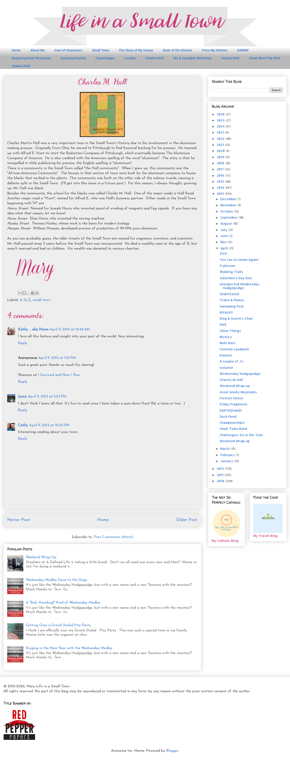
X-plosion (227, 266)
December (228, 199)
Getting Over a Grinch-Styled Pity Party (58, 625)
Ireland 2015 (154, 58)
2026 (221, 114)
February (228, 455)
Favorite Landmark (234, 349)
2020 (221, 151)
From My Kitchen (215, 50)
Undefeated (229, 294)
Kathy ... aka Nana (33, 329)
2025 (221, 120)
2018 (221, 163)
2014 (221, 187)
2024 (221, 126)
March (225, 449)
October (227, 211)
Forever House (231, 398)
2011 (220, 475)
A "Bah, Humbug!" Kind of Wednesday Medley (63, 602)
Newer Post (18, 520)
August (226, 223)
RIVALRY (226, 312)
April (224, 248)
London (130, 58)
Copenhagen (105, 58)
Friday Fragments (234, 404)
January (227, 461)
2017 (221, 169)
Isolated (226, 367)
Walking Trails (231, 272)
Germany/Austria (73, 58)
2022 (221, 139)
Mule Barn (227, 343)
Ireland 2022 (230, 58)
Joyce (22, 396)
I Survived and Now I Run (59, 375)
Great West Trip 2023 (264, 58)
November (228, 205)
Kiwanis (226, 355)
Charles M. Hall (231, 380)
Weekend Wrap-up (235, 386)
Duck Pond (228, 416)
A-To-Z (25, 300)
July (224, 230)
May (224, 242)
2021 (221, 145)
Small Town (100, 50)
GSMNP (243, 50)
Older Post (186, 520)
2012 (221, 468)
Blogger (172, 751)
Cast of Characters (68, 50)
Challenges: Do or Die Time (241, 435)
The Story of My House (136, 50)
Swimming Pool (232, 306)
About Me (37, 50)
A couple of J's (231, 361)
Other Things (230, 331)
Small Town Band (233, 429)
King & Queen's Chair (236, 318)
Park (223, 324)
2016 (221, 175)
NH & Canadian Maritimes (192, 58)
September (229, 217)
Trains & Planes (232, 300)
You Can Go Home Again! (239, 260)
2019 (221, 157)
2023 (221, 132)
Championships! (232, 422)
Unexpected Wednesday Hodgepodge (239, 286)
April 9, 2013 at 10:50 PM (49, 425)
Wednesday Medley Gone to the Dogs (56, 580)
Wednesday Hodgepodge (240, 374)
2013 (221, 194)
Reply (22, 343)
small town (41, 300)
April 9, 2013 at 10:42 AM (70, 329)
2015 (221, 181)
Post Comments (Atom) (113, 537)
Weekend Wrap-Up (41, 557)
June (224, 236)
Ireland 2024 (21, 66)
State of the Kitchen (177, 50)
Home (16, 50)
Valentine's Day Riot (236, 278)
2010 (221, 481)
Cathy (23, 425)
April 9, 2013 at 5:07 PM (47, 396)
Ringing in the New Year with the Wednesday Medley (69, 648)
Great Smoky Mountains (238, 392)
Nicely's (226, 337)
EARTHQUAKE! (231, 410)
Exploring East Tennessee (31, 58)
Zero (223, 253)
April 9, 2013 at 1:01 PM (57, 358)
